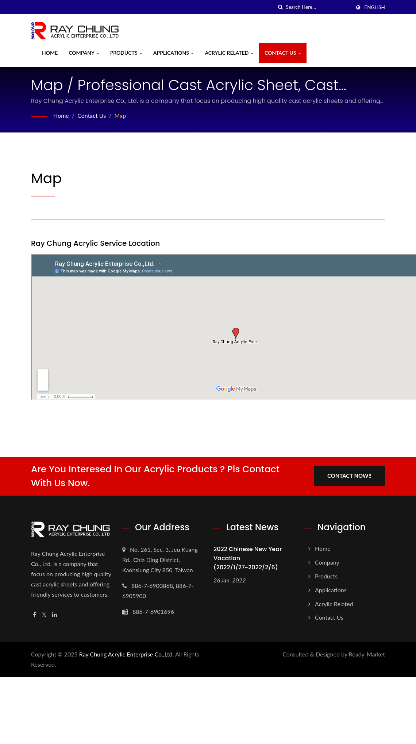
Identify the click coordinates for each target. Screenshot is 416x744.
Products (126, 53)
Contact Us (283, 53)
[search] (280, 7)
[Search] (318, 7)
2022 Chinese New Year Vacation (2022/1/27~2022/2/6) (247, 558)
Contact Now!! (349, 475)
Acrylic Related (229, 53)
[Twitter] (44, 615)
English (374, 7)
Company (84, 53)
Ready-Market (367, 654)
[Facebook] (34, 615)
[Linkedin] (54, 615)
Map (120, 115)
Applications (173, 53)
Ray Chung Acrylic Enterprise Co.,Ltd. (126, 654)
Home (50, 53)
